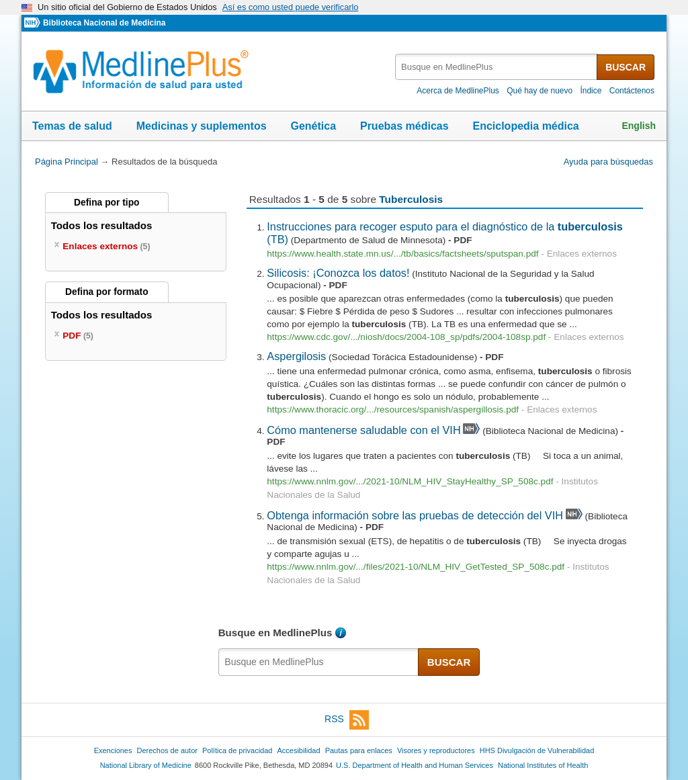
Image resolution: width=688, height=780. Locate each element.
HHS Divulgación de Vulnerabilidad (537, 750)
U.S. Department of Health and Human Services (414, 765)
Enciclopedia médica (525, 126)
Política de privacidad (237, 750)
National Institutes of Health (543, 765)
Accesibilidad (298, 750)
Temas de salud (72, 126)
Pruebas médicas (404, 126)
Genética (313, 126)
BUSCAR (625, 67)
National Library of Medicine (145, 765)
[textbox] (497, 67)
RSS (347, 720)
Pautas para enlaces (358, 750)
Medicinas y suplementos (201, 126)
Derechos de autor (167, 750)
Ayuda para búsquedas (608, 162)
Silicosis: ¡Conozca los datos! (338, 273)
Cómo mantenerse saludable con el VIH (363, 430)
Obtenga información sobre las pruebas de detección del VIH (415, 515)
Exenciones (113, 750)
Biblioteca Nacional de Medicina (104, 23)
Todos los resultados (103, 225)
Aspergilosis (296, 356)
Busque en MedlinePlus (275, 632)
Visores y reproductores (436, 750)
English (638, 125)
